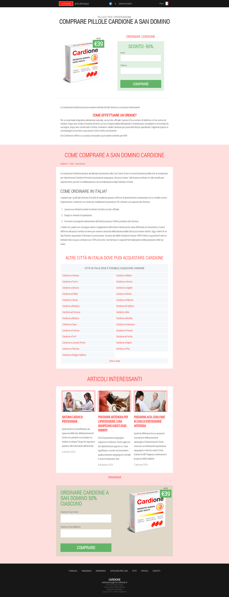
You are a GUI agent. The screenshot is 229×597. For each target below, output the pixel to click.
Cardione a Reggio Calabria (74, 354)
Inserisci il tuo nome (69, 512)
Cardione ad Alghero (125, 305)
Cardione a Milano (124, 275)
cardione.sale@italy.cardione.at (114, 582)
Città (134, 570)
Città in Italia (114, 360)
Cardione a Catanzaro (125, 324)
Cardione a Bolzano (70, 318)
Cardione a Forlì (69, 336)
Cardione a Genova (70, 287)
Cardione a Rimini (124, 293)
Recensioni (86, 570)
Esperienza (101, 570)
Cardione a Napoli (124, 342)
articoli (144, 570)
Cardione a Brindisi (124, 318)
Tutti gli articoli (114, 476)
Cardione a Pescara (70, 348)
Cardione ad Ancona (71, 312)
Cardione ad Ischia (124, 336)
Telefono (123, 65)
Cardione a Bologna (70, 305)
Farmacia (73, 570)
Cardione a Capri (69, 324)
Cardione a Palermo (124, 299)
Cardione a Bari (122, 312)
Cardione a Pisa (123, 348)
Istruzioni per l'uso (119, 570)
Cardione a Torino (70, 281)
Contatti (156, 570)
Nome (122, 53)
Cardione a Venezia (70, 275)
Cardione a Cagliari (124, 287)
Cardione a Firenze (124, 330)
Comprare (141, 84)
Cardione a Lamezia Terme (73, 342)
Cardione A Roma (70, 299)
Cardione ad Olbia (70, 293)
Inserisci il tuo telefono (70, 527)
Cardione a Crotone (70, 330)
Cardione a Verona (124, 281)
